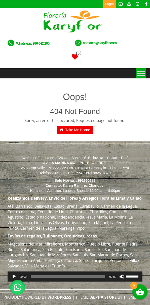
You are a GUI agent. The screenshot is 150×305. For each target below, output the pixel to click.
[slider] (68, 276)
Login (109, 4)
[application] (75, 276)
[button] (17, 287)
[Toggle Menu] (141, 73)
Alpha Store (103, 297)
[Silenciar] (121, 276)
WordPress (59, 297)
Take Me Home (75, 129)
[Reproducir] (14, 276)
